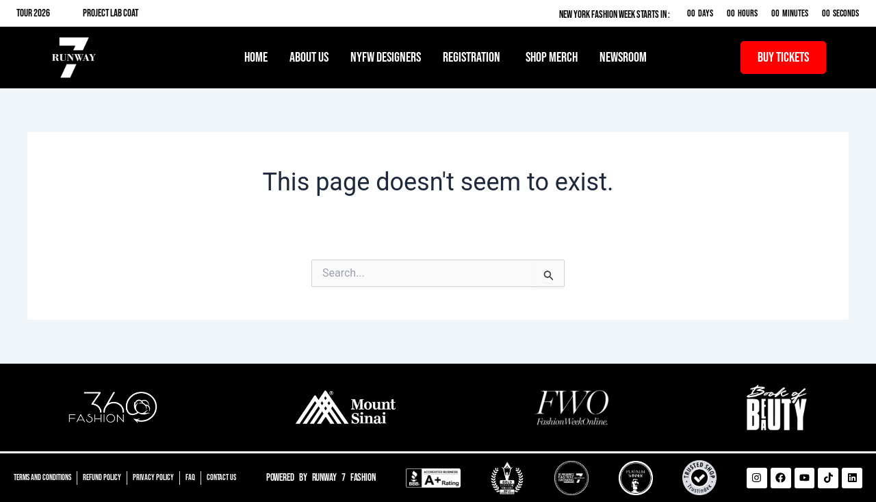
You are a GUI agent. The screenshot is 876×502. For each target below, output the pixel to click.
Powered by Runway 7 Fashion (321, 477)
